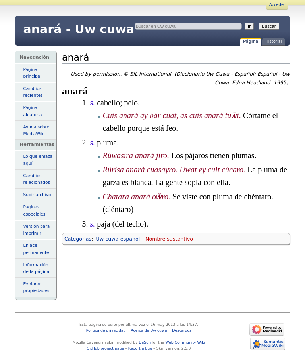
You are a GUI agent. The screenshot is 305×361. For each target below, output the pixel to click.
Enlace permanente (36, 249)
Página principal (32, 73)
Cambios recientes (32, 92)
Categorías (77, 239)
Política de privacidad (106, 330)
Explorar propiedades (36, 287)
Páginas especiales (34, 210)
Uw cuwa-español (118, 239)
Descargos (181, 330)
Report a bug (140, 348)
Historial (273, 41)
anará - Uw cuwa (78, 29)
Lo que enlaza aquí (37, 160)
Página (250, 41)
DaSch (145, 342)
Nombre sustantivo (169, 239)
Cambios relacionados (36, 179)
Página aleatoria (32, 111)
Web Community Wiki (185, 342)
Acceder (277, 4)
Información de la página (36, 268)
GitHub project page (105, 348)
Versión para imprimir (36, 230)
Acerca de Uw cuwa (149, 330)
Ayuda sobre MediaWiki (36, 130)
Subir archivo (37, 194)
